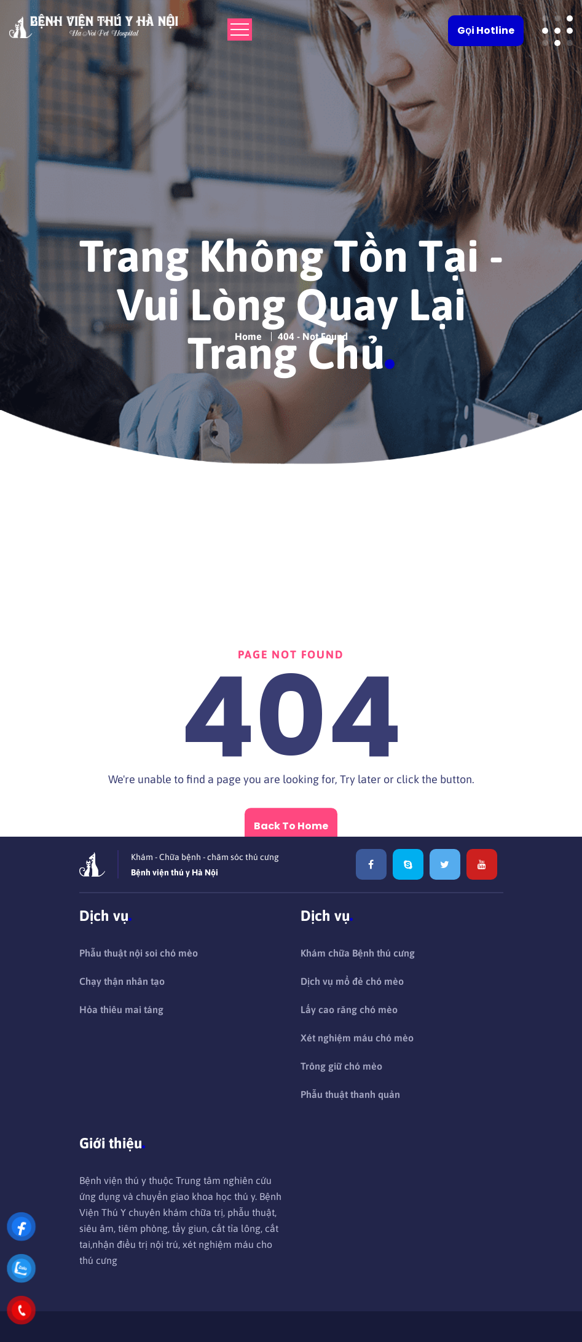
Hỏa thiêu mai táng (121, 1009)
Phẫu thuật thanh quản (350, 1094)
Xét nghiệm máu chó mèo (357, 1037)
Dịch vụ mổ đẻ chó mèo (352, 981)
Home (248, 331)
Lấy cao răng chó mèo (349, 1009)
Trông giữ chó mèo (341, 1066)
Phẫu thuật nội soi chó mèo (138, 952)
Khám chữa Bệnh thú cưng (358, 952)
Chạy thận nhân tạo (122, 981)
